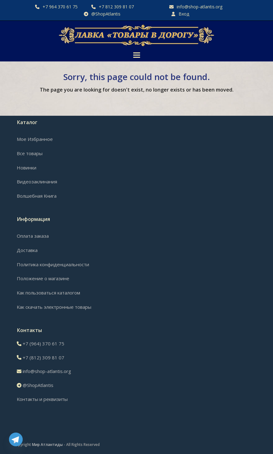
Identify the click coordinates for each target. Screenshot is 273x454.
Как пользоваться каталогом (48, 293)
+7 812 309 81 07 (116, 7)
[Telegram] (16, 439)
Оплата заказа (33, 236)
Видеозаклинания (37, 181)
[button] (136, 55)
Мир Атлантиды (47, 444)
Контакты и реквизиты (42, 399)
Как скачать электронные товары (54, 307)
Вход (184, 14)
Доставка (27, 250)
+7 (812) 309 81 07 (43, 357)
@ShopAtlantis (106, 14)
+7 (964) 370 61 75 (43, 343)
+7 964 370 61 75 (60, 7)
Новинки (26, 167)
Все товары (30, 153)
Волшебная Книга (37, 196)
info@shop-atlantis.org (199, 7)
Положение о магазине (43, 278)
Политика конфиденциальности (53, 264)
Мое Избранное (35, 139)
